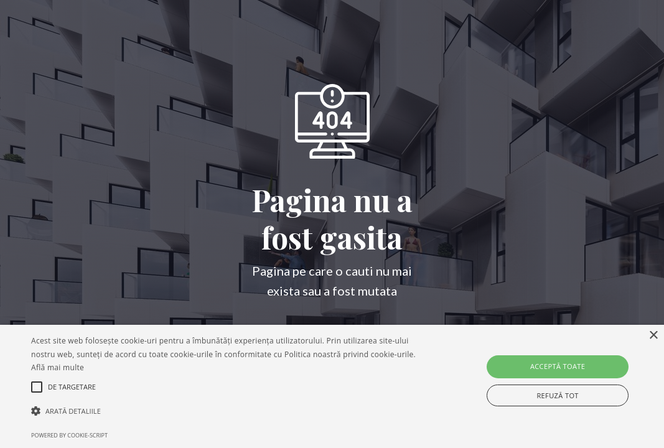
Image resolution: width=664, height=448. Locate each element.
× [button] (653, 335)
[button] (227, 411)
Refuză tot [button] (557, 395)
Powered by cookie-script (69, 435)
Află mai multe (57, 367)
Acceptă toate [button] (557, 366)
